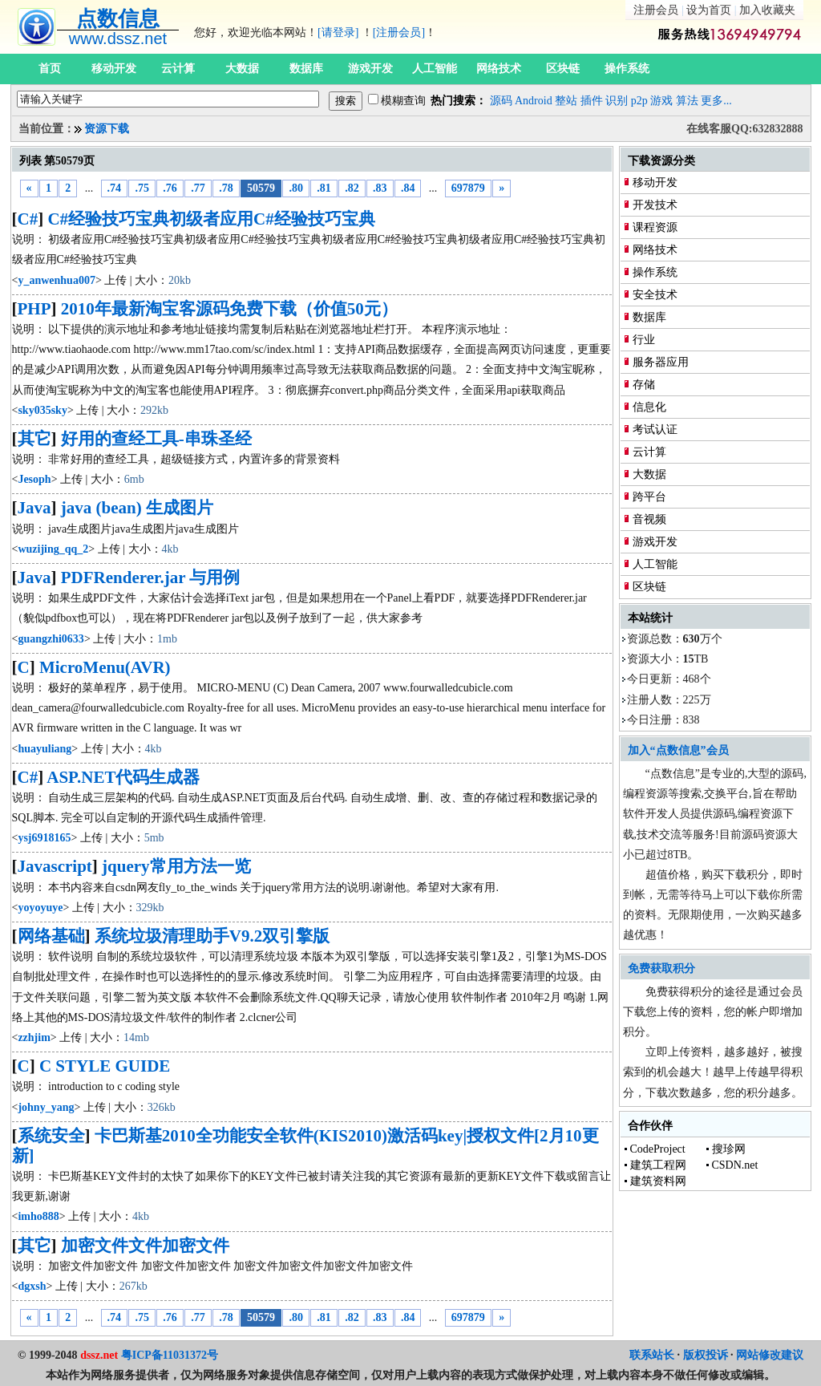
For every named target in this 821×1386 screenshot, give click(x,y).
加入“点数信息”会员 (678, 750)
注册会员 (655, 10)
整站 (566, 101)
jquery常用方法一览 (176, 866)
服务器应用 (661, 362)
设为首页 (708, 10)
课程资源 (655, 227)
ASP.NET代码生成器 (123, 777)
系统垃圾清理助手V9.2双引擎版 (212, 936)
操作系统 (627, 69)
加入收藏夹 (767, 10)
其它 (34, 438)
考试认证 (655, 430)
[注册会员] (399, 32)
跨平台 (649, 497)
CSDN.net (735, 1165)
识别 (616, 101)
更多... (716, 101)
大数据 (242, 69)
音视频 (649, 519)
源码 (501, 101)
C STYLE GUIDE (104, 1066)
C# (28, 219)
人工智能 (434, 69)
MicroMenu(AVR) (105, 667)
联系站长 (651, 1355)
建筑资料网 (658, 1181)
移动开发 (113, 69)
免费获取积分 (661, 968)
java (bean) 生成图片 (137, 507)
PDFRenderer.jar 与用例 (151, 577)
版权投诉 (705, 1355)
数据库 (306, 69)
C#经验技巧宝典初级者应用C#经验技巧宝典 (210, 219)
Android (533, 101)
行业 (644, 340)
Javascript (55, 866)
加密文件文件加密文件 (145, 1245)
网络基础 (51, 936)
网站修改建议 (769, 1355)
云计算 (178, 69)
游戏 (661, 101)
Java (34, 507)
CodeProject (658, 1149)
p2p (639, 101)
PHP (34, 308)
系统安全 (51, 1135)
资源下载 (106, 129)
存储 (644, 385)
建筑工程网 (658, 1165)
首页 (49, 69)
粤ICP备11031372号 (169, 1355)
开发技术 (655, 205)
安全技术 (655, 295)
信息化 (649, 407)
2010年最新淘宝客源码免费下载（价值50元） (229, 308)
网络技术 (498, 69)
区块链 (563, 69)
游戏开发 (370, 69)
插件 (591, 101)
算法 (687, 101)
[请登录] (337, 32)
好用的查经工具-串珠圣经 (156, 438)
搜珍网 (729, 1149)
